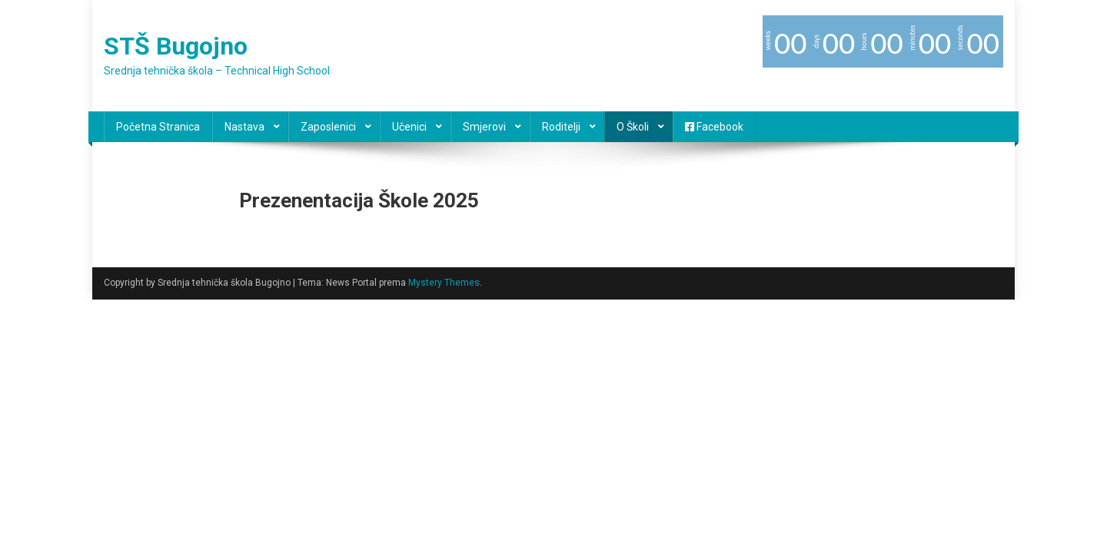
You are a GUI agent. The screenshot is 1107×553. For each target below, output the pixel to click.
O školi (633, 127)
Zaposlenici (328, 127)
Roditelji (561, 127)
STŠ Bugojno (176, 46)
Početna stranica (158, 127)
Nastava (244, 127)
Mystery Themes (444, 282)
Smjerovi (484, 127)
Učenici (409, 127)
